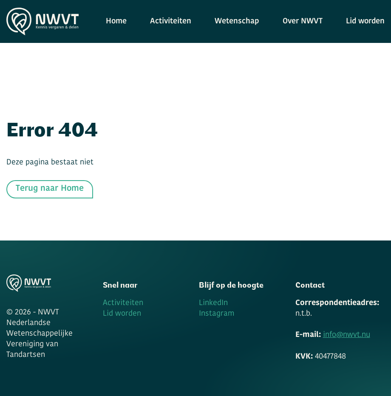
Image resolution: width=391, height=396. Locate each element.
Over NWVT (303, 21)
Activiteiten (170, 21)
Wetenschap (237, 21)
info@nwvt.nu (346, 335)
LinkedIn (213, 303)
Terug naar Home (50, 188)
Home (116, 21)
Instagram (216, 314)
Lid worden (365, 21)
